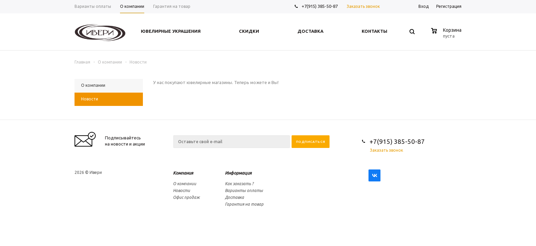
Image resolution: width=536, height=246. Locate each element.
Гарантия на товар (244, 204)
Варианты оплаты (244, 190)
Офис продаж (186, 197)
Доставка (234, 197)
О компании (184, 183)
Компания (183, 172)
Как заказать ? (239, 183)
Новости (181, 190)
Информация (238, 172)
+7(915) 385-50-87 (320, 6)
